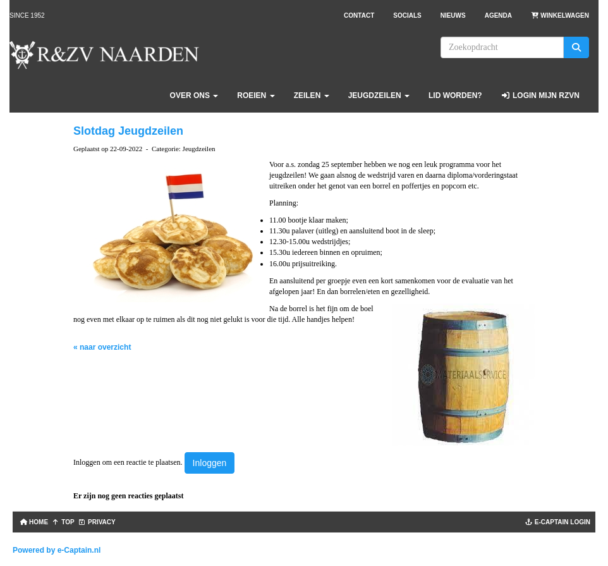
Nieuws (453, 15)
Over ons (194, 95)
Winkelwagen (560, 15)
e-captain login (557, 522)
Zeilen (311, 95)
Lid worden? (455, 95)
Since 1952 (27, 15)
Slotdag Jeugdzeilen (128, 131)
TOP (63, 522)
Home (33, 522)
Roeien (255, 95)
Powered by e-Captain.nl (56, 550)
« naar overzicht (102, 347)
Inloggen (210, 463)
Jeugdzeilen (379, 95)
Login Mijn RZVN (540, 95)
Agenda (498, 15)
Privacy (97, 522)
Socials (407, 15)
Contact (359, 15)
